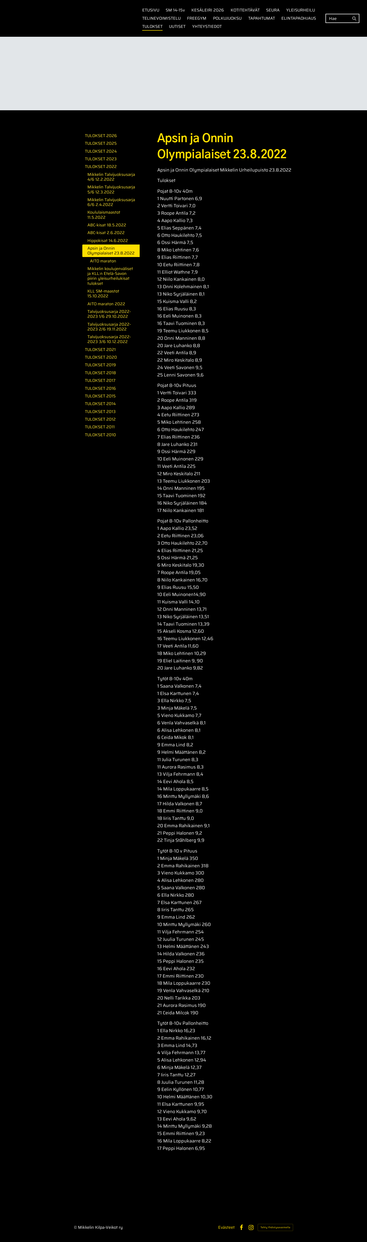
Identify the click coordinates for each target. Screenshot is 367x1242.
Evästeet (226, 1227)
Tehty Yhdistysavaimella (275, 1227)
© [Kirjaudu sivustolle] (76, 1227)
